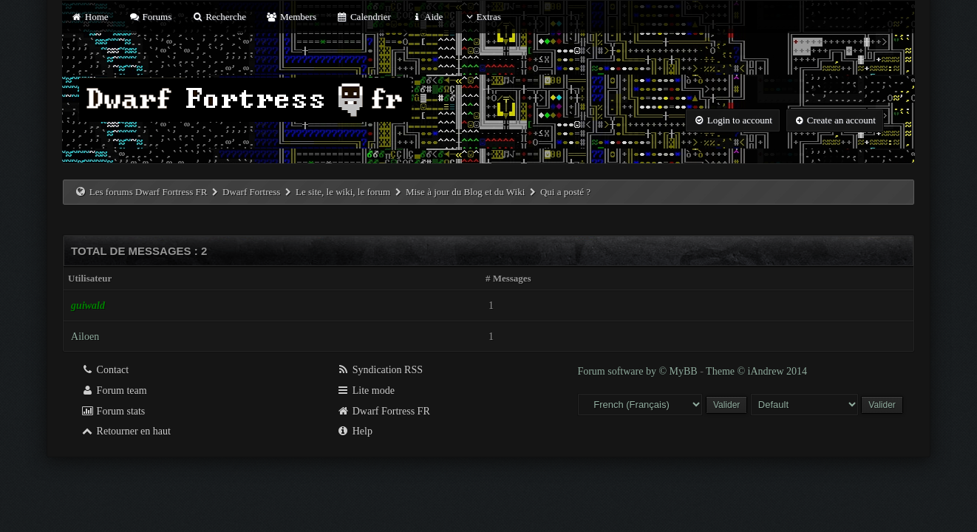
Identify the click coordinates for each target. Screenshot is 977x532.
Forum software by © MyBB (638, 371)
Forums (150, 16)
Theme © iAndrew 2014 (756, 371)
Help (354, 431)
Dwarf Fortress (251, 191)
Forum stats (113, 411)
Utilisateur (90, 278)
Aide (427, 16)
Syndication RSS (379, 369)
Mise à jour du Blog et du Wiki (465, 191)
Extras (482, 16)
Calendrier (363, 16)
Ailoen (85, 336)
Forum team (114, 390)
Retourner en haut (126, 431)
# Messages (508, 278)
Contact (105, 369)
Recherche (218, 16)
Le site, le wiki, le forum (343, 191)
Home (89, 16)
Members (291, 16)
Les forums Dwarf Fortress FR (148, 191)
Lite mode (365, 390)
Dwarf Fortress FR (383, 411)
